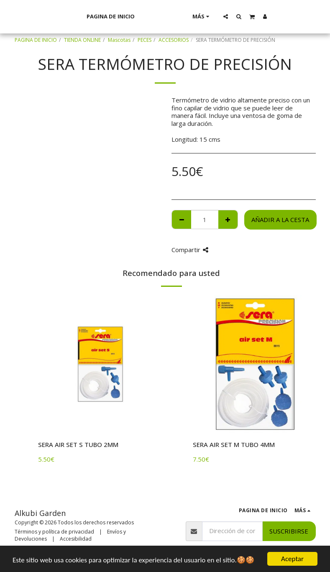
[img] (100, 364)
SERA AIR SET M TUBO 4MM (234, 444)
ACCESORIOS (174, 39)
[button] (237, 16)
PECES (144, 39)
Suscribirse (288, 531)
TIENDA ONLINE (82, 39)
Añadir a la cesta (280, 219)
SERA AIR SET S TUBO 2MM (78, 444)
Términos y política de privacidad (54, 531)
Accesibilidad (76, 538)
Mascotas (119, 39)
